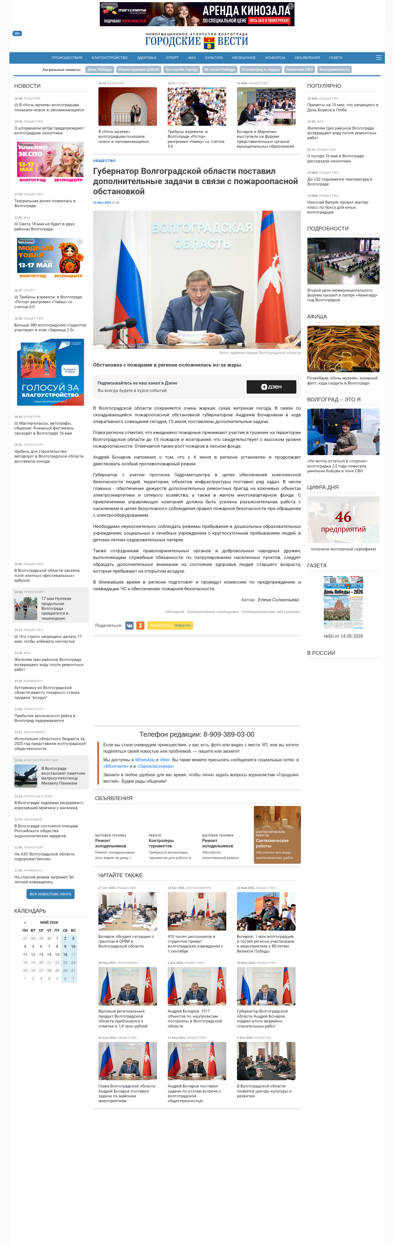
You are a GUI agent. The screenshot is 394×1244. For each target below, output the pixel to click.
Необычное (244, 58)
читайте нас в (170, 625)
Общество (104, 161)
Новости (27, 86)
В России (321, 653)
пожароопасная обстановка (272, 611)
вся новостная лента (50, 894)
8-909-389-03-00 (229, 734)
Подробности (328, 228)
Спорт (172, 58)
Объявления (307, 58)
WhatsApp (145, 760)
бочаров (175, 611)
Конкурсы (275, 58)
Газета (335, 58)
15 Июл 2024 (102, 202)
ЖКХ (192, 58)
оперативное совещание (214, 611)
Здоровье (147, 58)
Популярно (324, 86)
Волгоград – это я (334, 399)
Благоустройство (110, 58)
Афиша (317, 316)
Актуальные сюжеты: (61, 70)
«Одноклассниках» (155, 766)
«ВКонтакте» (116, 766)
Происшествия (67, 58)
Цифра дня (323, 487)
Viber (165, 760)
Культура (214, 58)
